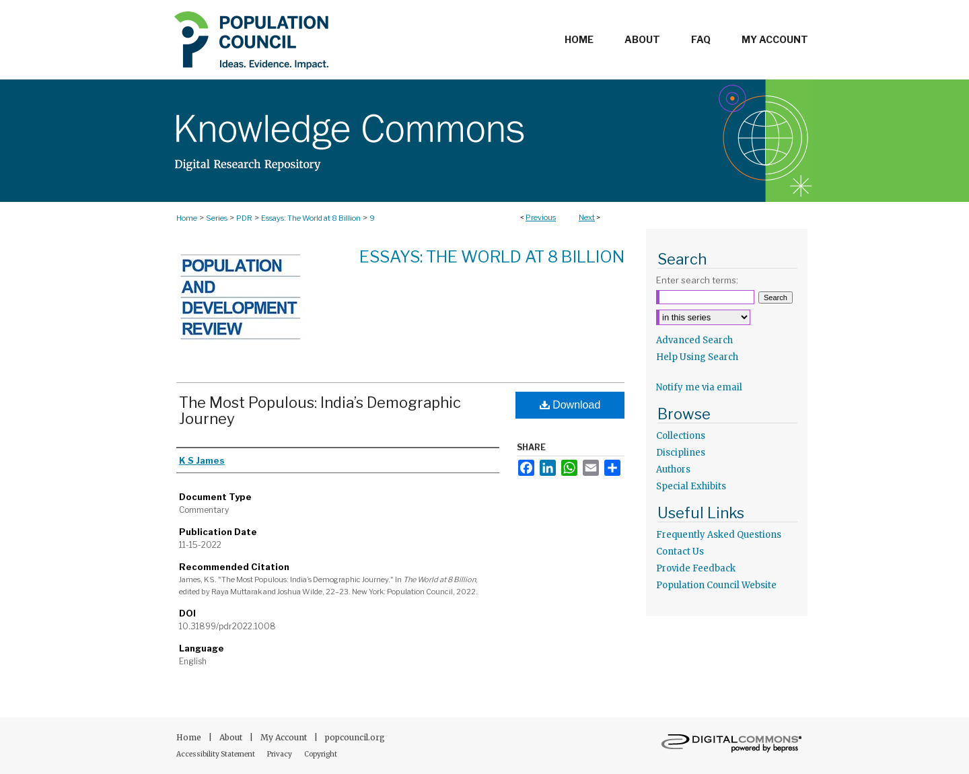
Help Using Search (697, 357)
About (231, 737)
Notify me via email (699, 387)
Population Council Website (716, 585)
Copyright (320, 754)
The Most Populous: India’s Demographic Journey (320, 410)
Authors (673, 469)
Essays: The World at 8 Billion (311, 218)
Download (570, 405)
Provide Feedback (695, 568)
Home (186, 218)
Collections (680, 436)
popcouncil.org (355, 737)
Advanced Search (694, 340)
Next (587, 217)
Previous (541, 217)
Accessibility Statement (216, 754)
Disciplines (680, 452)
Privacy (280, 754)
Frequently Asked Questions (718, 534)
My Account (284, 737)
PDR (244, 218)
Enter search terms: (697, 280)
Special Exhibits (691, 486)
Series (216, 218)
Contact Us (680, 551)
